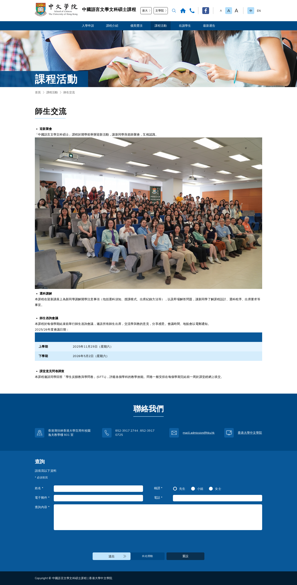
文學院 (159, 10)
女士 (218, 489)
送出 (112, 556)
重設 (185, 556)
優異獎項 (136, 26)
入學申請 (88, 26)
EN (259, 11)
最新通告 (209, 26)
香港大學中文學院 (250, 433)
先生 (182, 489)
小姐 (200, 489)
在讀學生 (185, 26)
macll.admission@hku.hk (199, 433)
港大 (145, 10)
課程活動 (161, 26)
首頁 (38, 92)
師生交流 (69, 92)
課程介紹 (112, 26)
